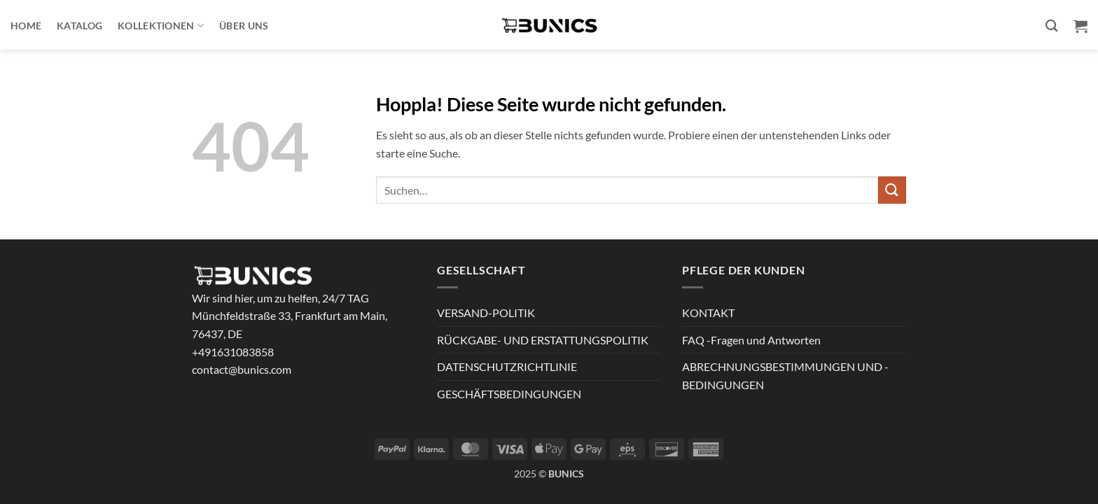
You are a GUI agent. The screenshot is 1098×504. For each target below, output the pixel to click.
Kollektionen (161, 25)
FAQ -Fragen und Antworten (751, 339)
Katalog (79, 25)
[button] (1080, 25)
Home (26, 25)
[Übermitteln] (892, 190)
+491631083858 (233, 351)
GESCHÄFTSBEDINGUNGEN (509, 393)
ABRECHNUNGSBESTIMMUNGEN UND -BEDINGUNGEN (785, 375)
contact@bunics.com (241, 369)
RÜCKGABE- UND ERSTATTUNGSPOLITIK (542, 339)
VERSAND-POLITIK (486, 312)
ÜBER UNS (243, 25)
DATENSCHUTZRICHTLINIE (507, 366)
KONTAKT (708, 312)
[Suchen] (1051, 26)
